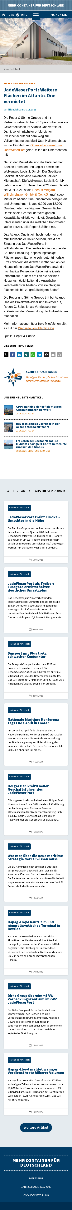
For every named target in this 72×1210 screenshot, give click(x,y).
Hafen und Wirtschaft (19, 83)
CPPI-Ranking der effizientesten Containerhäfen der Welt (39, 408)
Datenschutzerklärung (36, 1186)
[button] (6, 354)
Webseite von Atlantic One (36, 328)
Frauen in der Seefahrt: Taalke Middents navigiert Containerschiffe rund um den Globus (41, 444)
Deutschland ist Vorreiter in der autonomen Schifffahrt (38, 425)
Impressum (36, 1178)
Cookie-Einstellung (36, 1195)
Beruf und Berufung (39, 451)
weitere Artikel (36, 1127)
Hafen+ (32, 413)
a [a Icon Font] (36, 15)
